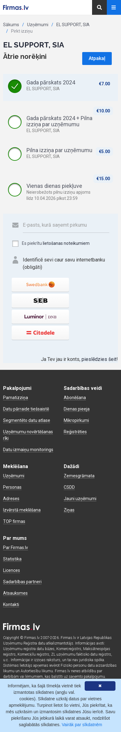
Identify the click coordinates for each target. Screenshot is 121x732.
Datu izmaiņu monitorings (28, 449)
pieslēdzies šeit (99, 359)
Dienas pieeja (77, 408)
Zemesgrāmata (79, 475)
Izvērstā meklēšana (22, 510)
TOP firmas (14, 521)
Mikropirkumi (76, 420)
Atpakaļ (97, 58)
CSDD (69, 487)
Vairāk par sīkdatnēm (82, 724)
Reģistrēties (75, 431)
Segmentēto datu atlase (26, 420)
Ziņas (69, 510)
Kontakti (11, 604)
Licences (11, 570)
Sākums (11, 24)
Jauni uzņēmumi (80, 498)
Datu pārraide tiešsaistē (26, 408)
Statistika (12, 558)
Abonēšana (75, 397)
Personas (12, 487)
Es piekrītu (51, 244)
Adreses (11, 498)
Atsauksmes (15, 593)
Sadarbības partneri (22, 581)
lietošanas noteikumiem (66, 243)
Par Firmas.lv (15, 547)
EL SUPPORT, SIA (73, 24)
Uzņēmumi (37, 24)
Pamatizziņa (15, 397)
